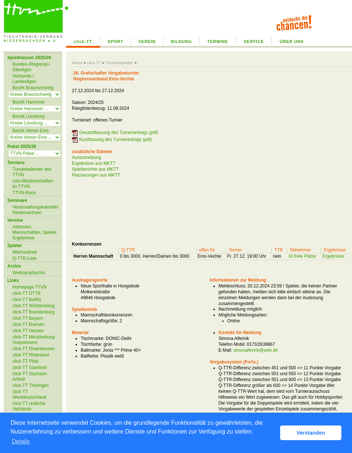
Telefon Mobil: (232, 344)
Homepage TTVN (29, 287)
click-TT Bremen (28, 324)
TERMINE (217, 41)
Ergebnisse (333, 256)
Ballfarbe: (90, 356)
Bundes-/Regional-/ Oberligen (31, 67)
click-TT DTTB (26, 293)
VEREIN (147, 41)
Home (77, 63)
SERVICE (253, 41)
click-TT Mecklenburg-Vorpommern (34, 339)
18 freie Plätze (302, 256)
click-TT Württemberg (33, 305)
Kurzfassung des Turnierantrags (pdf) (115, 139)
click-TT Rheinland (30, 355)
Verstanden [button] (311, 433)
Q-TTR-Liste (24, 258)
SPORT (116, 41)
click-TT (83, 41)
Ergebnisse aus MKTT (93, 163)
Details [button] (21, 441)
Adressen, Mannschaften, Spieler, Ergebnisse (34, 232)
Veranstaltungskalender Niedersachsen (35, 209)
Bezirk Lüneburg (28, 116)
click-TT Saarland (29, 367)
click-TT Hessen (28, 330)
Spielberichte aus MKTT (95, 169)
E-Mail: (225, 350)
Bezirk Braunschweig (33, 87)
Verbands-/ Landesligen (24, 78)
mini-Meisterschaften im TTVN (32, 183)
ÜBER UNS (292, 41)
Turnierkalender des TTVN (31, 172)
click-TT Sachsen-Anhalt (30, 376)
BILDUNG (181, 41)
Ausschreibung (86, 157)
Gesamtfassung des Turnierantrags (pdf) (118, 132)
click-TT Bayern (27, 318)
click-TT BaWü (26, 299)
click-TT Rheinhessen (33, 348)
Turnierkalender (119, 63)
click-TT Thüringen (30, 385)
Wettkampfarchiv (28, 272)
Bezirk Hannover (28, 102)
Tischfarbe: (91, 344)
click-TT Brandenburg (33, 312)
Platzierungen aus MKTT (96, 175)
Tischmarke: (92, 338)
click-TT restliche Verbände (28, 406)
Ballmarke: (91, 350)
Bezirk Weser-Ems (30, 130)
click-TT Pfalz (25, 361)
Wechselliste (24, 252)
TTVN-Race (24, 192)
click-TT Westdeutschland (29, 394)
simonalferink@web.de (255, 350)
